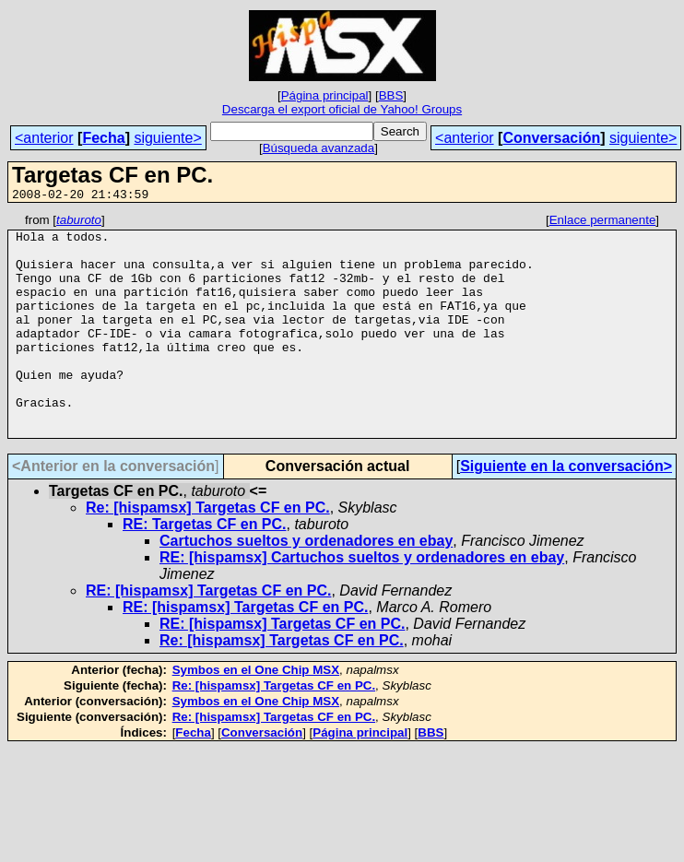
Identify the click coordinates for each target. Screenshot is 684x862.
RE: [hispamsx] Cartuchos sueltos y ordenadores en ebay (361, 601)
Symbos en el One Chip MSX (255, 714)
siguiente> (167, 138)
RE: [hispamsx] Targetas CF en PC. (208, 635)
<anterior (44, 138)
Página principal (325, 95)
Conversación (551, 138)
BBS (391, 95)
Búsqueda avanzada (319, 148)
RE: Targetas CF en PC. (205, 568)
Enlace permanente (602, 223)
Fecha (103, 138)
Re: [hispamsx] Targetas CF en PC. (208, 552)
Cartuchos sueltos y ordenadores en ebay (306, 585)
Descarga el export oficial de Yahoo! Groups (342, 109)
